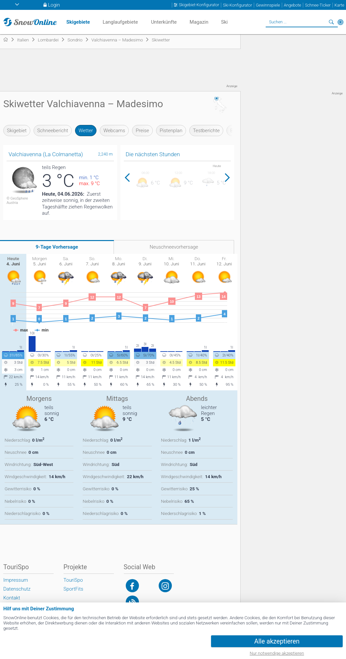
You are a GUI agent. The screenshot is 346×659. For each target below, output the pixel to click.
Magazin (199, 22)
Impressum (15, 580)
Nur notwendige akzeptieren (277, 653)
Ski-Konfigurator (237, 5)
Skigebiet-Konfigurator (199, 5)
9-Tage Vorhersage (57, 247)
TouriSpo (73, 580)
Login (54, 5)
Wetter (86, 131)
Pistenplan (171, 131)
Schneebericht (52, 131)
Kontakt (11, 598)
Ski (224, 22)
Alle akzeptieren (277, 641)
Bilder (236, 131)
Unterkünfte (164, 22)
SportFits (73, 589)
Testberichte (206, 131)
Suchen (331, 22)
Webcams (114, 131)
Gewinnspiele (268, 5)
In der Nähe (340, 22)
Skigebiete (78, 22)
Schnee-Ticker (318, 5)
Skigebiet (17, 131)
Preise (142, 131)
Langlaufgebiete (120, 22)
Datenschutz (17, 589)
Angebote (292, 5)
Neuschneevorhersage (174, 247)
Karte (339, 5)
